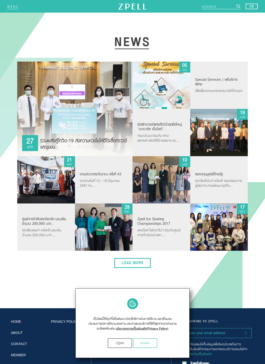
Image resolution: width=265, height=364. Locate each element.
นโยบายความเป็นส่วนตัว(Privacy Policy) (142, 328)
